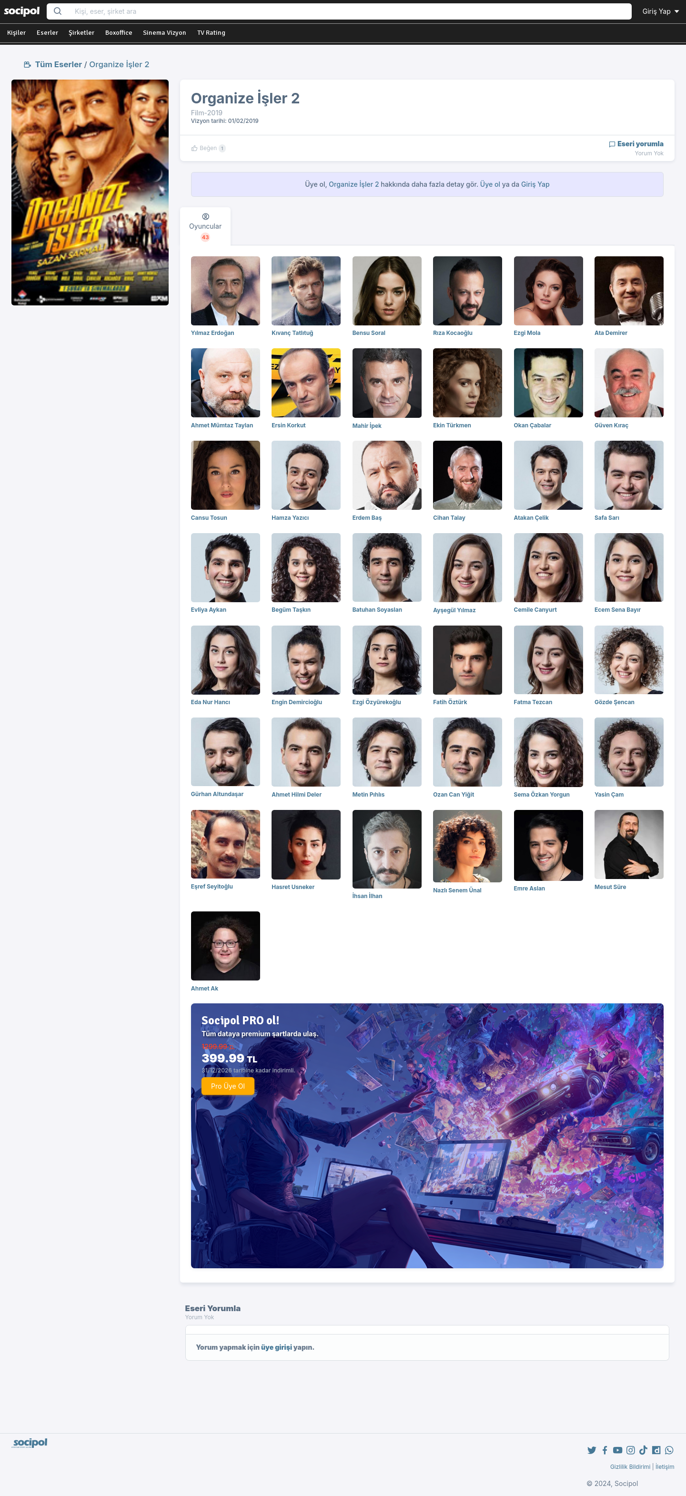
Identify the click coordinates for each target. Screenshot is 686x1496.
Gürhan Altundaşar (217, 794)
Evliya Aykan (208, 609)
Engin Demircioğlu (297, 702)
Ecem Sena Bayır (618, 609)
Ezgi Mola (527, 332)
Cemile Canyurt (535, 609)
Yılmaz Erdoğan (212, 332)
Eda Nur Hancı (210, 702)
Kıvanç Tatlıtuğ (292, 332)
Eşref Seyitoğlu (212, 886)
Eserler (47, 33)
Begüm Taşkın (291, 609)
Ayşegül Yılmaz (454, 610)
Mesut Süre (610, 886)
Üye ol (490, 184)
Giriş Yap (662, 11)
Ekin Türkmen (452, 425)
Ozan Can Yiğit (453, 794)
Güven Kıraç (611, 425)
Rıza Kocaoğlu (453, 332)
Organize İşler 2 (119, 64)
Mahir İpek (367, 425)
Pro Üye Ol (228, 1086)
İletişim (665, 1466)
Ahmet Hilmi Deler (297, 794)
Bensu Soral (369, 332)
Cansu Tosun (209, 517)
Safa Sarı (607, 517)
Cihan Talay (449, 517)
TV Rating (211, 33)
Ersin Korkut (289, 425)
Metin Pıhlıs (369, 794)
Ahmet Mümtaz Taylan (222, 425)
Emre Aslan (529, 888)
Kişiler (16, 33)
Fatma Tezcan (533, 702)
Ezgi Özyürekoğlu (377, 702)
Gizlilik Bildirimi (630, 1466)
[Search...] (350, 11)
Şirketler (81, 33)
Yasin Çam (609, 794)
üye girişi (276, 1347)
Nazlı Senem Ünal (457, 890)
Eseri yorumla (636, 144)
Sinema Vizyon (164, 33)
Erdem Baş (367, 517)
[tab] (205, 226)
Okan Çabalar (533, 425)
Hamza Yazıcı (290, 517)
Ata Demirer (611, 332)
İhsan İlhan (368, 896)
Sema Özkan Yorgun (542, 794)
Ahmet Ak (204, 988)
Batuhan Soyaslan (377, 609)
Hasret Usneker (293, 886)
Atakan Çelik (531, 517)
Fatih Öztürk (450, 702)
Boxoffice (118, 33)
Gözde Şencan (615, 702)
